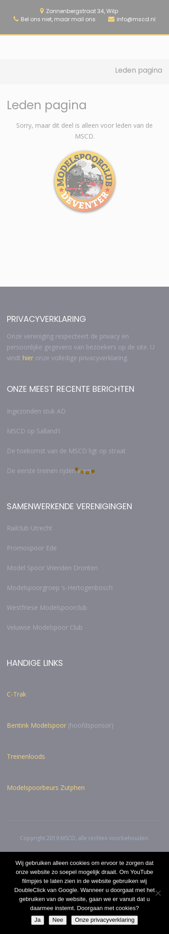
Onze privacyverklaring (104, 919)
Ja (38, 919)
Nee (57, 919)
